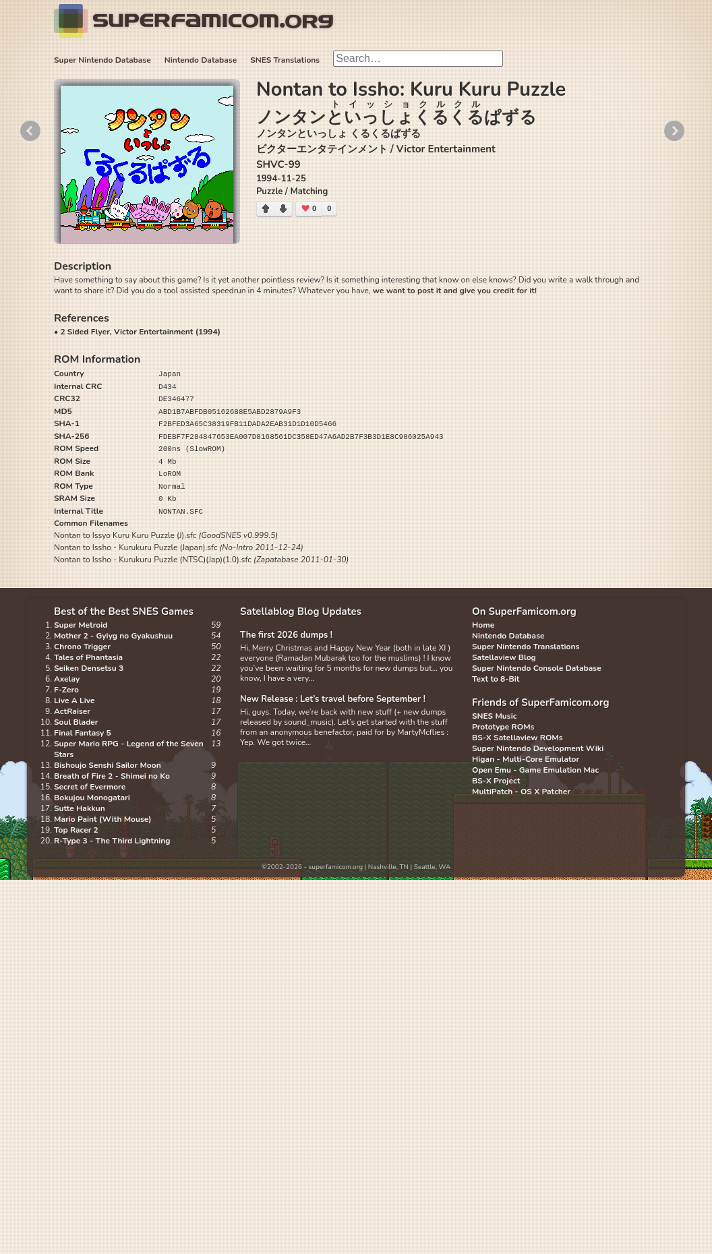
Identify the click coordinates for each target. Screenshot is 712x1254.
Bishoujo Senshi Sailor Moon (107, 765)
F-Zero (66, 689)
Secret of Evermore (89, 786)
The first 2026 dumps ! (286, 635)
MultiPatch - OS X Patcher (521, 791)
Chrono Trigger (82, 646)
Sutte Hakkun (79, 808)
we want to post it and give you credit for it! (455, 290)
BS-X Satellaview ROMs (517, 737)
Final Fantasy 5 (82, 732)
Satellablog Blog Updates (300, 611)
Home (483, 625)
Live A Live (74, 700)
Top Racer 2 (76, 830)
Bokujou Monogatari (92, 797)
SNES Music (494, 716)
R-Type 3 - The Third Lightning (112, 840)
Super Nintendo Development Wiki (537, 748)
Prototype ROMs (503, 726)
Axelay (67, 679)
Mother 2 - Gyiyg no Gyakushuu (113, 635)
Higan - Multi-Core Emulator (525, 759)
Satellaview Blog (504, 657)
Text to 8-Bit (495, 679)
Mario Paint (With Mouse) (102, 819)
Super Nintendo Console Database (536, 668)
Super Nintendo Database (102, 60)
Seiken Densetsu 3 (88, 668)
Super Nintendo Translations (525, 646)
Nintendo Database (201, 60)
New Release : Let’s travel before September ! (332, 699)
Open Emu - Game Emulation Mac (535, 770)
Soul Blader (76, 722)
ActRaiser (72, 711)
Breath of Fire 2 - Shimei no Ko (112, 776)
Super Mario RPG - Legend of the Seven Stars (129, 749)
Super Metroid (80, 625)
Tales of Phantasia (88, 657)
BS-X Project (496, 780)
